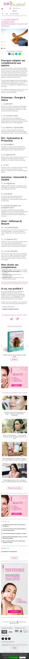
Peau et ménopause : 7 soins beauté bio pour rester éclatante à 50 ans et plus (14, 436)
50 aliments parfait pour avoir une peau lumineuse (14, 525)
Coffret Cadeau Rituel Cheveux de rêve (14, 355)
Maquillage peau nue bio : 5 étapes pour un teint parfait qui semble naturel (14, 480)
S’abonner (14, 558)
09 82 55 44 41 (15, 623)
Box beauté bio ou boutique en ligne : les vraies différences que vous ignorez (14, 459)
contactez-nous (22, 622)
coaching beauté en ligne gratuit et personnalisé (15, 283)
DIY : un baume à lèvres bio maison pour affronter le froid (14, 541)
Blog (7, 13)
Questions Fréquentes (14, 651)
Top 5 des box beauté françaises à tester (14, 533)
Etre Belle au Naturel (14, 13)
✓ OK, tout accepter (13, 657)
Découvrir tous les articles (14, 488)
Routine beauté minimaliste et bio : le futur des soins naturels (15, 537)
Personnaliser (22, 657)
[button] (1, 346)
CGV (23, 651)
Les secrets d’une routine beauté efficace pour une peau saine (14, 529)
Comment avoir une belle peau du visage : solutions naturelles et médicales (14, 413)
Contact (5, 651)
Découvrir (14, 359)
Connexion (16, 8)
